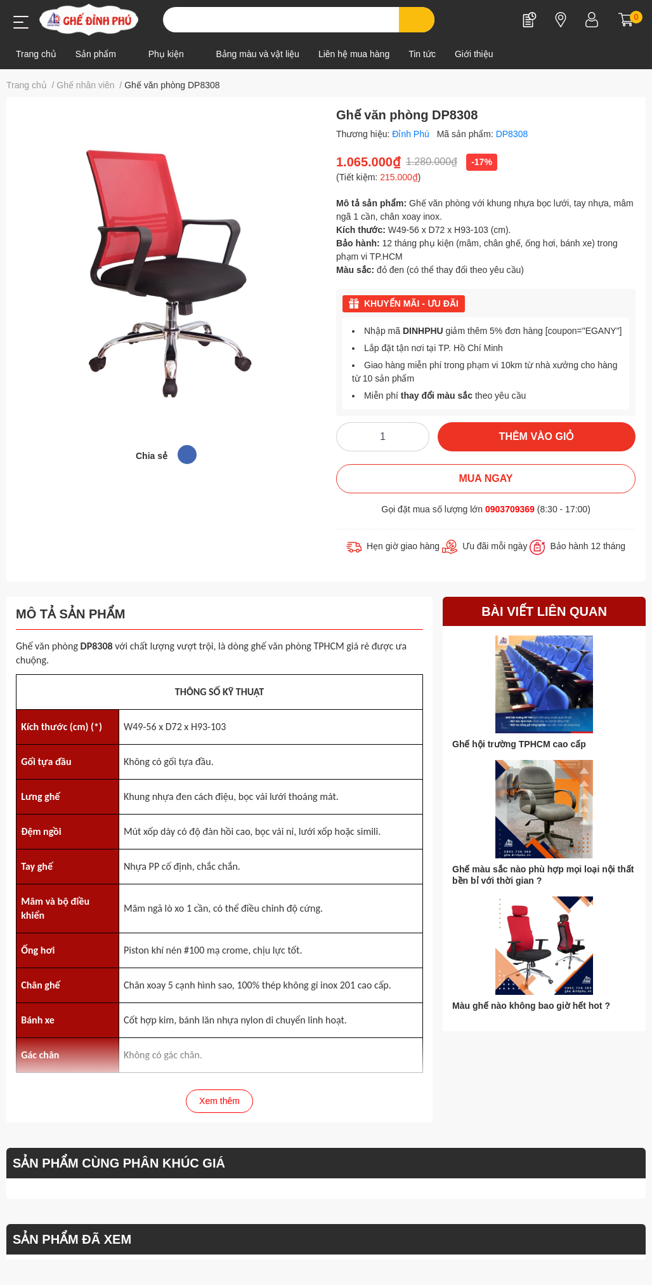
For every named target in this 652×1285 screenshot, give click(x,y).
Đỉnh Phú (411, 134)
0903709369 (510, 509)
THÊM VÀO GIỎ (537, 436)
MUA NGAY (485, 478)
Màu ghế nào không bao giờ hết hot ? (531, 1006)
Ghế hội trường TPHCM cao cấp (519, 744)
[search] (417, 19)
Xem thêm (219, 1101)
